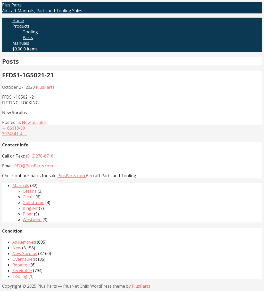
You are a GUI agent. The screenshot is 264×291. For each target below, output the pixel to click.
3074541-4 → (14, 134)
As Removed (24, 242)
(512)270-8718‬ (39, 156)
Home (18, 20)
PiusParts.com (71, 175)
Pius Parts (12, 5)
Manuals (20, 43)
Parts (28, 37)
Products (21, 26)
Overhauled (23, 259)
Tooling (30, 32)
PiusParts (45, 87)
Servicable (22, 270)
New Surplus (34, 122)
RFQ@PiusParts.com (33, 166)
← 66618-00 (13, 128)
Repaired (21, 265)
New (16, 248)
